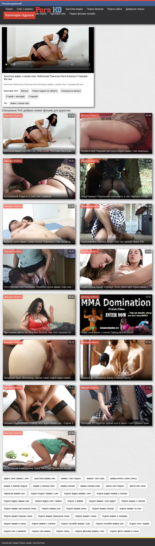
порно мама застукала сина (20, 508)
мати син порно (115, 485)
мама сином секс (90, 485)
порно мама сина (76, 508)
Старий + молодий (15, 96)
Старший (33, 96)
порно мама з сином (133, 501)
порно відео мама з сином (112, 493)
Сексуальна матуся (71, 91)
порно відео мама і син (77, 493)
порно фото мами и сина (124, 531)
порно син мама (41, 531)
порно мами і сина (86, 516)
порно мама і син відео (102, 501)
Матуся (24, 91)
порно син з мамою (15, 531)
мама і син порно (71, 478)
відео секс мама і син (16, 478)
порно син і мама (139, 523)
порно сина (62, 531)
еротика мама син (44, 478)
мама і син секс (96, 478)
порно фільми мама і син (89, 531)
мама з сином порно (15, 485)
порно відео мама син (16, 501)
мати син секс (138, 485)
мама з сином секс (19, 103)
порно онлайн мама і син (75, 523)
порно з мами (75, 501)
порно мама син (51, 508)
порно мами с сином (43, 523)
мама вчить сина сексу (123, 478)
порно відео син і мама (48, 501)
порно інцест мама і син (44, 493)
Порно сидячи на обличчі (44, 91)
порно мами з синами (114, 516)
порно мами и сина (15, 523)
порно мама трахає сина (18, 516)
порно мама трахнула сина (53, 516)
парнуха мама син (14, 493)
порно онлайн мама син (110, 523)
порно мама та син (130, 508)
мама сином (68, 485)
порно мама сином (103, 508)
